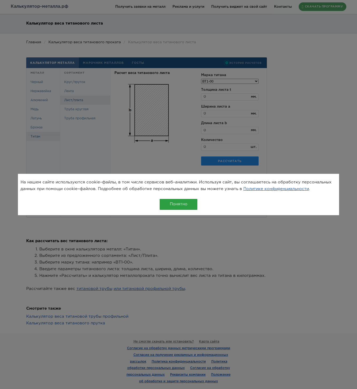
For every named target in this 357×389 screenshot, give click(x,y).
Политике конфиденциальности (276, 189)
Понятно (178, 204)
